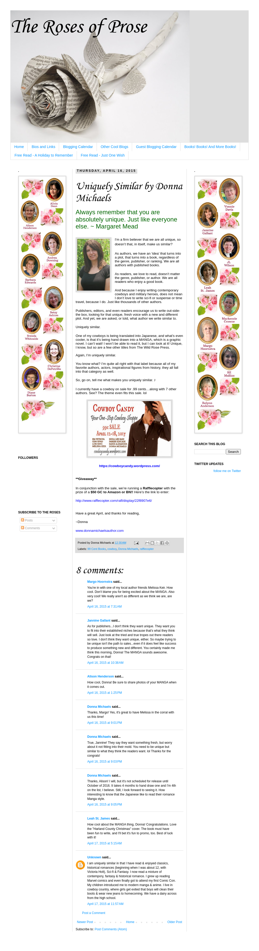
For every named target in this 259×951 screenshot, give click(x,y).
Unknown (94, 857)
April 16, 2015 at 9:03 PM (104, 761)
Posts (27, 520)
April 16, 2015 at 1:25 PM (104, 693)
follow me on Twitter (227, 471)
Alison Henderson (100, 676)
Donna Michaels (128, 548)
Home (19, 147)
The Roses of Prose (78, 27)
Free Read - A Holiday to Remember (44, 155)
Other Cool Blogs (114, 147)
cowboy (112, 548)
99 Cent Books (97, 548)
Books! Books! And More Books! (210, 147)
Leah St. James (98, 818)
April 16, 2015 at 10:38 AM (105, 663)
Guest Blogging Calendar (156, 147)
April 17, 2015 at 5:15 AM (104, 843)
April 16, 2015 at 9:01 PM (104, 723)
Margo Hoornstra (99, 582)
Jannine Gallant (98, 620)
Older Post (174, 922)
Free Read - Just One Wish (103, 155)
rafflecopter (147, 548)
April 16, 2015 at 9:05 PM (104, 804)
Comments (30, 528)
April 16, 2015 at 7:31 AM (104, 606)
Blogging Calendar (78, 147)
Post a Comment (93, 913)
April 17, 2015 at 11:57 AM (105, 904)
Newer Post (85, 922)
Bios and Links (43, 147)
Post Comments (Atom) (111, 929)
